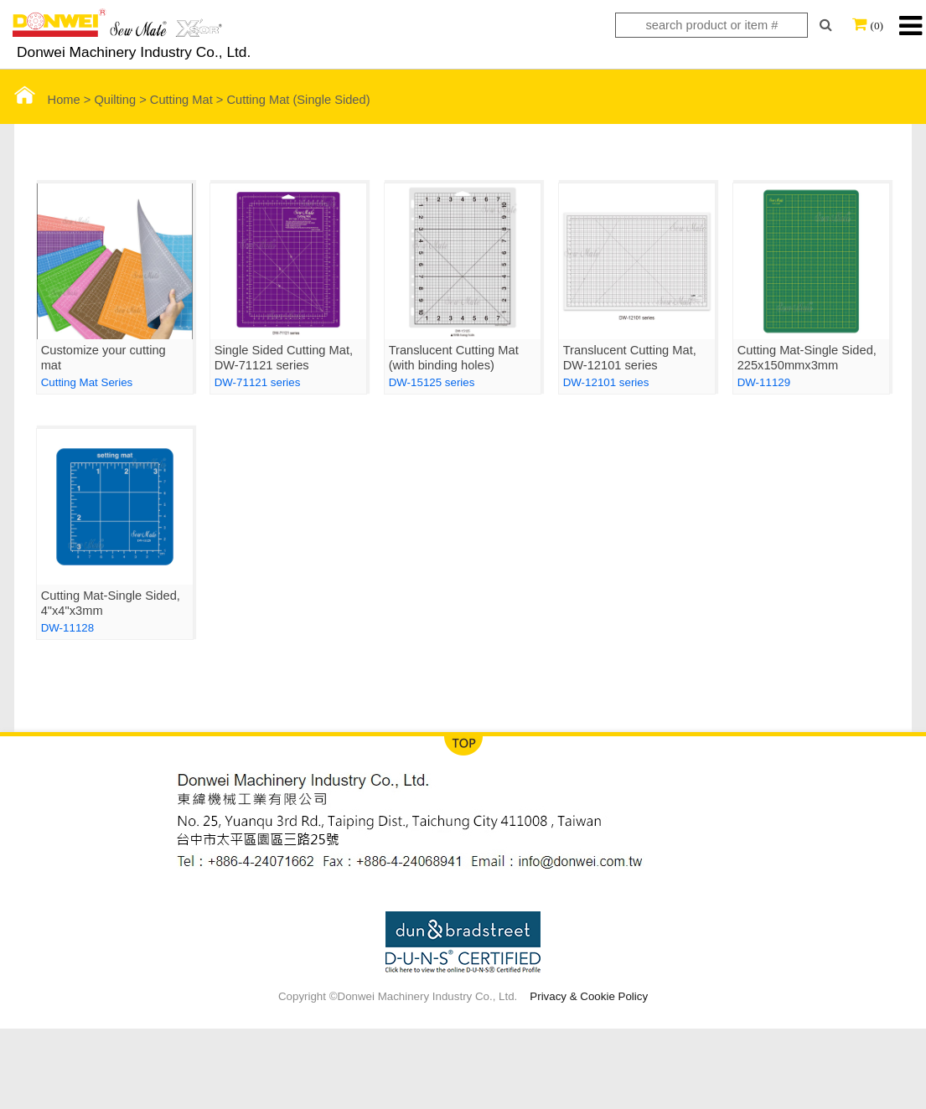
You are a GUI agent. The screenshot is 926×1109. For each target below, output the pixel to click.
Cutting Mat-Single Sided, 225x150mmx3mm (807, 357)
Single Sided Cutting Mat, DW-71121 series (284, 357)
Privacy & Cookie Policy (589, 996)
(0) (876, 25)
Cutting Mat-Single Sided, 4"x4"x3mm (110, 603)
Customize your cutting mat (103, 357)
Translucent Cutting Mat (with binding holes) (454, 357)
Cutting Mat (181, 99)
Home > (54, 99)
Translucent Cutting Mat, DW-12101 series (629, 357)
